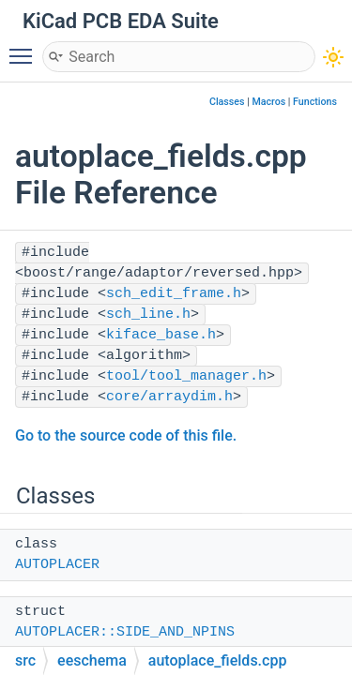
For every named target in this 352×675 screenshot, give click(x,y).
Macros (268, 102)
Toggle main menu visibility (25, 47)
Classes (227, 102)
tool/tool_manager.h (186, 376)
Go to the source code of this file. (126, 435)
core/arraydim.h (169, 397)
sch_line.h (148, 314)
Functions (315, 102)
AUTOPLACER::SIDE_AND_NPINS (125, 632)
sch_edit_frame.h (173, 294)
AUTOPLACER (57, 565)
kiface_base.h (161, 335)
